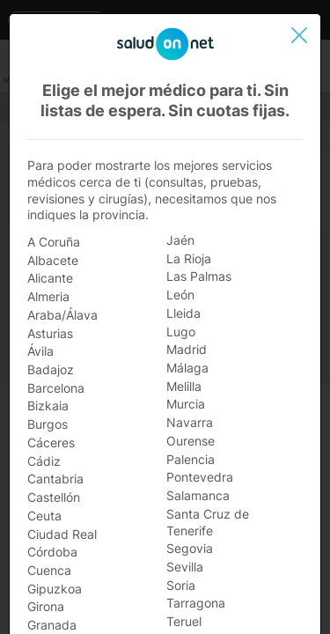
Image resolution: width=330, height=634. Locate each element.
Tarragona (195, 602)
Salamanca (198, 495)
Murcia (185, 403)
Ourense (190, 440)
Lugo (180, 331)
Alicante (50, 277)
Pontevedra (199, 476)
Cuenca (49, 570)
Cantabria (55, 478)
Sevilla (184, 566)
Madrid (186, 349)
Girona (45, 606)
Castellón (53, 497)
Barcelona (55, 387)
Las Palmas (198, 276)
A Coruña (53, 241)
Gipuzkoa (54, 588)
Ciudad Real (62, 534)
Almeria (48, 296)
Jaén (180, 239)
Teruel (184, 621)
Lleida (183, 313)
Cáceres (51, 442)
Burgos (47, 424)
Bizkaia (48, 405)
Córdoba (52, 551)
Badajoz (50, 369)
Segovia (189, 548)
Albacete (52, 260)
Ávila (40, 350)
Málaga (187, 367)
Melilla (184, 386)
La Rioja (188, 258)
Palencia (190, 459)
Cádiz (44, 460)
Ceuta (44, 515)
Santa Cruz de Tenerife (207, 522)
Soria (180, 585)
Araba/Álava (62, 314)
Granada (52, 624)
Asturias (50, 333)
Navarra (189, 422)
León (180, 294)
